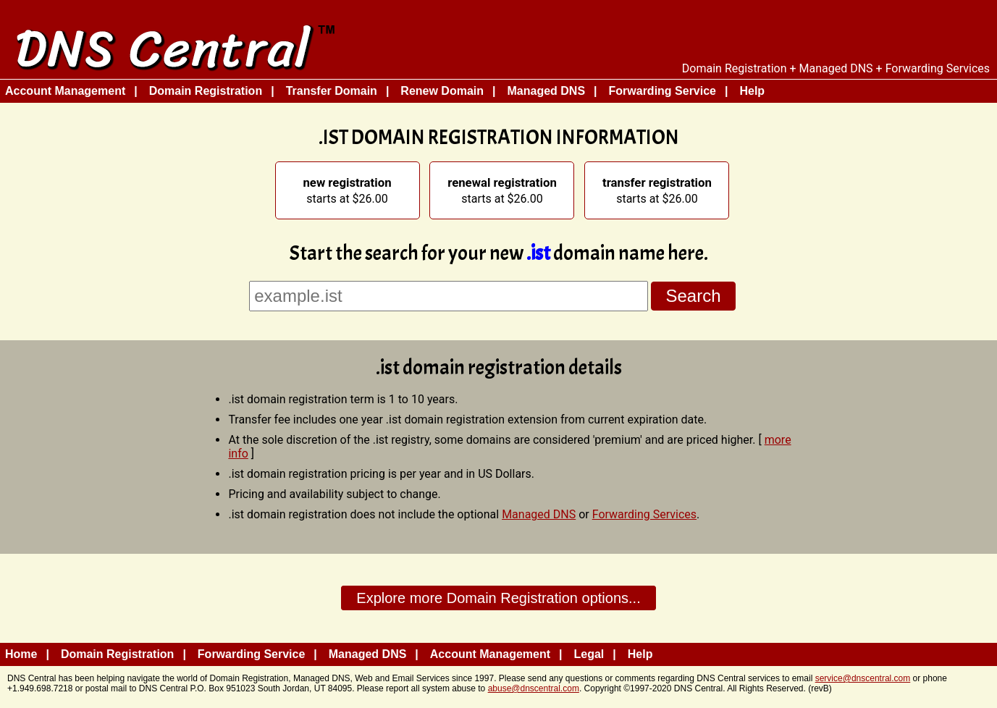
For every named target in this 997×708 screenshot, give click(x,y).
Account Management (65, 91)
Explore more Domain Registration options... (498, 598)
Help (752, 91)
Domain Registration (205, 91)
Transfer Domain (331, 91)
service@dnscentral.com (863, 678)
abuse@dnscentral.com (533, 688)
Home (21, 654)
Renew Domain (442, 91)
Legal (589, 654)
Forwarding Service (663, 91)
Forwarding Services (644, 514)
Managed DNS (546, 91)
